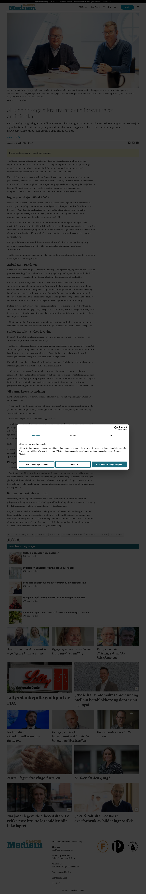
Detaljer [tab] (73, 435)
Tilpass (73, 464)
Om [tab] (110, 435)
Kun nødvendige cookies (37, 464)
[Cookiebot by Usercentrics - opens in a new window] (116, 428)
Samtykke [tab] (35, 435)
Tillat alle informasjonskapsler (109, 464)
